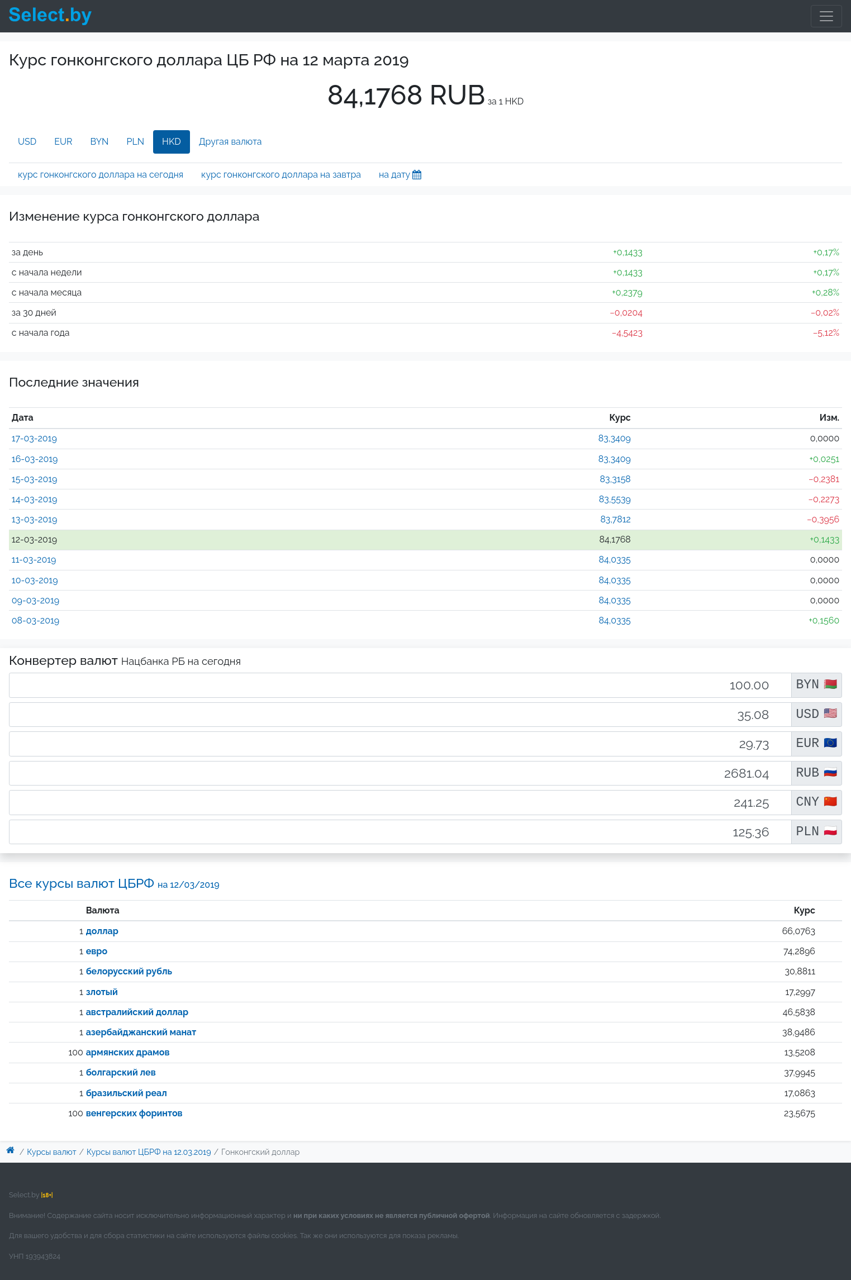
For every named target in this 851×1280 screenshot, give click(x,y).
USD (27, 141)
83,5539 (615, 499)
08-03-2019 (35, 620)
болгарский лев (121, 1072)
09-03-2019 (35, 600)
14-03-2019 (35, 499)
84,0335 (614, 559)
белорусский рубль (129, 971)
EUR (63, 141)
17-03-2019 (34, 438)
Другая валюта (230, 141)
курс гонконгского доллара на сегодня (100, 174)
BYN (100, 141)
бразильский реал (126, 1093)
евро (96, 951)
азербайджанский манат (141, 1032)
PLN (135, 141)
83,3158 (615, 479)
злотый (102, 992)
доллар (102, 931)
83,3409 (614, 438)
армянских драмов (128, 1052)
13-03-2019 (35, 519)
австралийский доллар (137, 1012)
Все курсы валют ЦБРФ (114, 883)
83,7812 (615, 519)
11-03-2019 (34, 559)
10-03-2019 (35, 580)
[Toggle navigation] (826, 16)
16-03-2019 (35, 459)
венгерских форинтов (134, 1113)
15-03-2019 (35, 479)
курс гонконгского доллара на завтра (281, 174)
